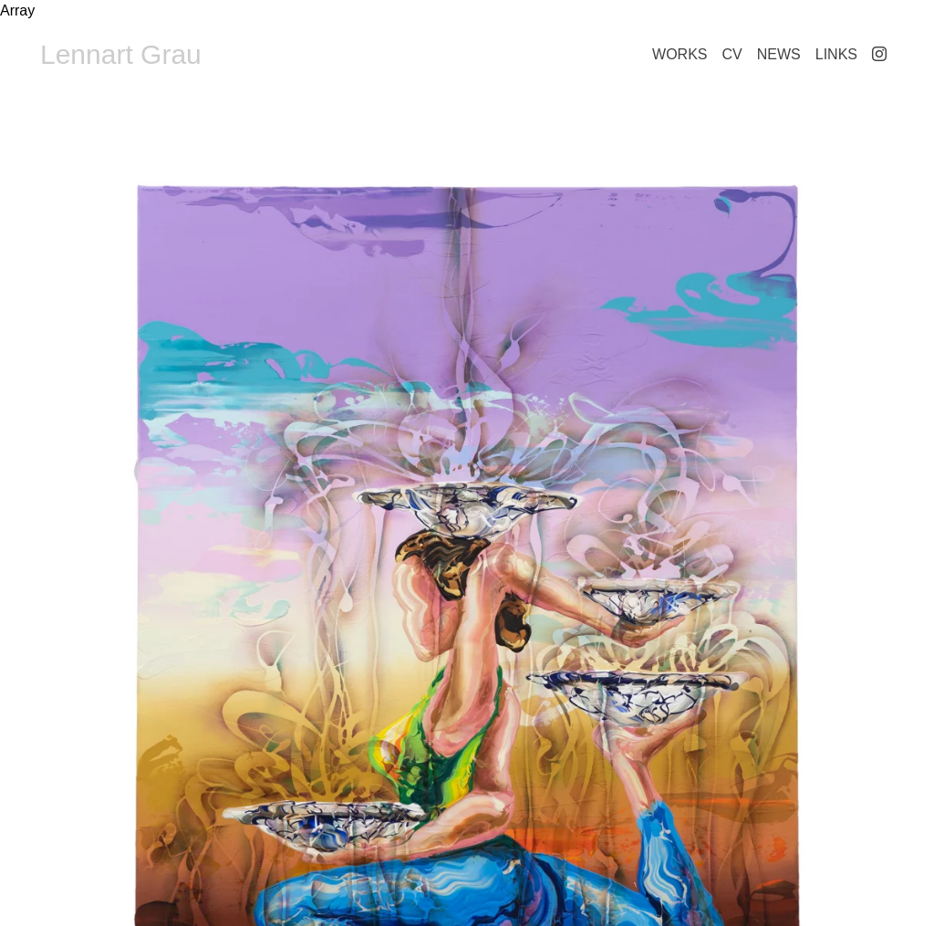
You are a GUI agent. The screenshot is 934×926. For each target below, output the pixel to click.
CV (732, 54)
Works (679, 54)
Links (836, 54)
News (779, 54)
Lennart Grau (121, 54)
